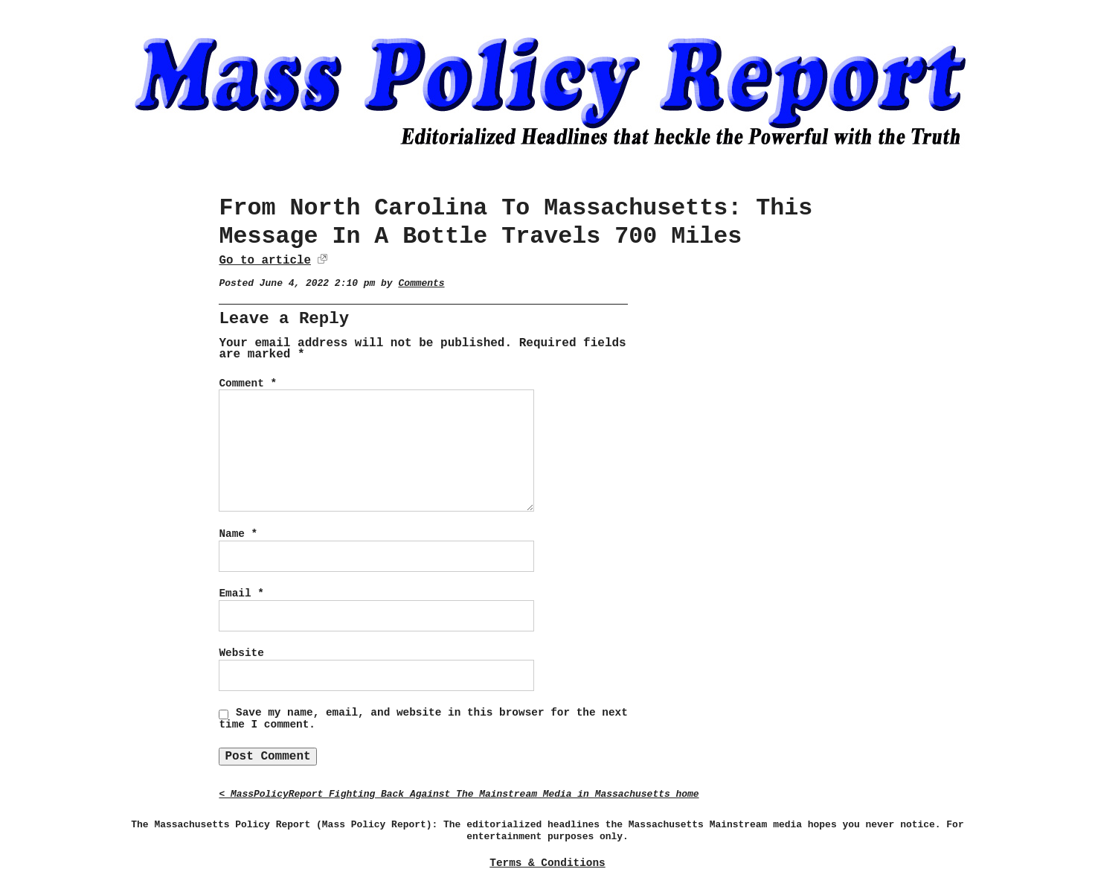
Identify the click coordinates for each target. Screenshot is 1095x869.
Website (241, 653)
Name (238, 534)
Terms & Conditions (547, 863)
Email (241, 593)
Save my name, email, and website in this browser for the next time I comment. (423, 718)
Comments (421, 283)
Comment (248, 383)
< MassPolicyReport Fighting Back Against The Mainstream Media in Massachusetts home (459, 794)
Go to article (264, 260)
